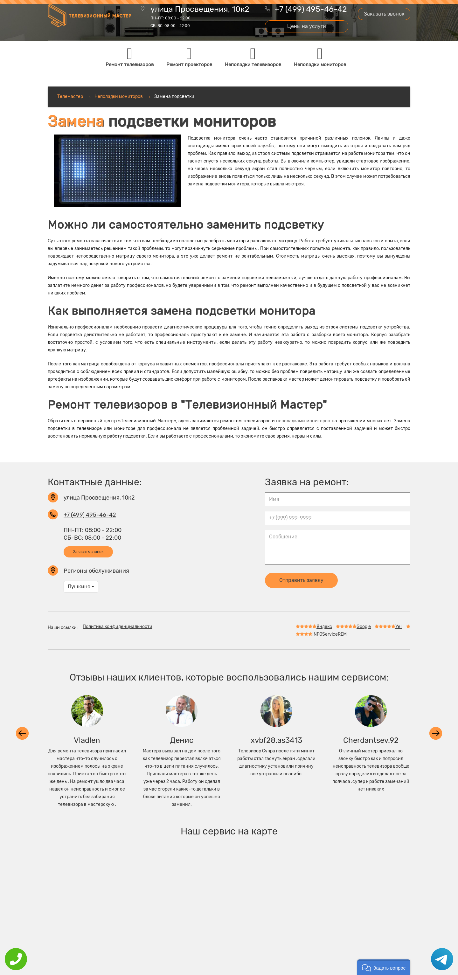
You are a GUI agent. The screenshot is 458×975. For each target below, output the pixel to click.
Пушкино (81, 587)
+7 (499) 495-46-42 (310, 9)
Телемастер (70, 96)
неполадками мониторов (303, 421)
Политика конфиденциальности (117, 626)
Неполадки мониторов (118, 96)
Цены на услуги (306, 26)
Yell (388, 626)
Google (353, 626)
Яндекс (314, 626)
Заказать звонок (384, 14)
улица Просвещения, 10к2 (199, 17)
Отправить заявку (301, 580)
